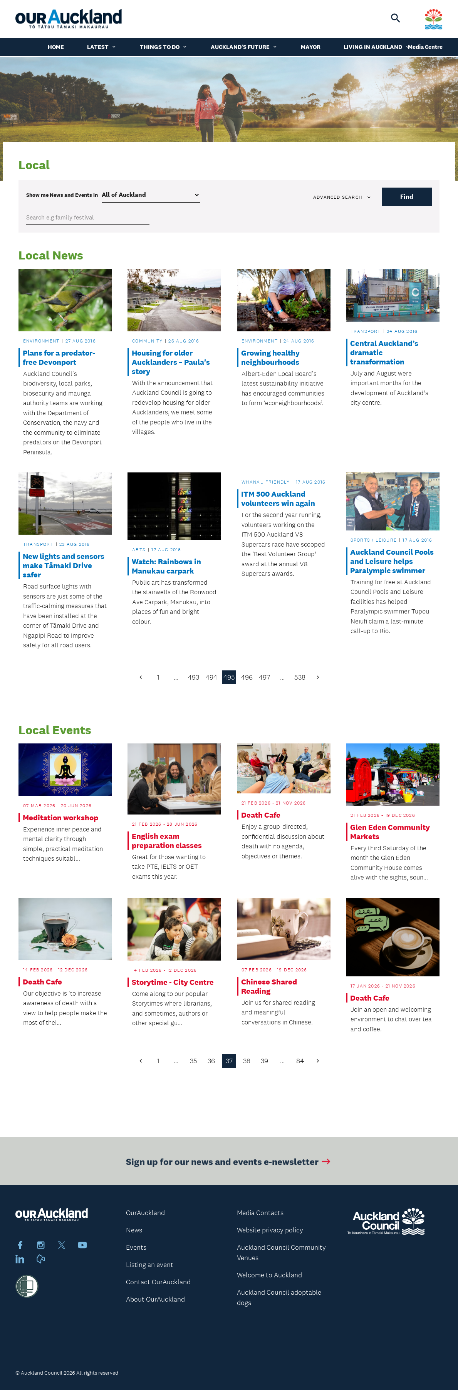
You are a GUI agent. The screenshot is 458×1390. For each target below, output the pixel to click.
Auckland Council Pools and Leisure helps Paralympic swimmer (392, 561)
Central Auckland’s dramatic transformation (384, 352)
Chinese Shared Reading (269, 986)
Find (406, 197)
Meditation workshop (60, 817)
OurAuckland (145, 1213)
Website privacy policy (270, 1230)
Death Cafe (260, 815)
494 (211, 677)
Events (136, 1247)
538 (299, 677)
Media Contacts (260, 1213)
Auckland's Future (244, 48)
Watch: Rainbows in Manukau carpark (166, 566)
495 (229, 677)
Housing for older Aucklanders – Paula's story (171, 362)
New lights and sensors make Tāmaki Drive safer (63, 565)
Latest (102, 48)
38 (246, 1061)
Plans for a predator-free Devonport (59, 357)
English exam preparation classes (167, 840)
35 (193, 1061)
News (134, 1230)
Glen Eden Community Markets (390, 832)
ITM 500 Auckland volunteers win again (278, 498)
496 (247, 677)
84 (300, 1061)
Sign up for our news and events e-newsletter (229, 1164)
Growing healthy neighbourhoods (270, 357)
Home (56, 48)
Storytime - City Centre (173, 982)
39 (264, 1061)
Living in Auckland (377, 48)
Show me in (62, 194)
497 (264, 677)
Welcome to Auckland (269, 1275)
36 (211, 1061)
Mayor (310, 48)
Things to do (164, 48)
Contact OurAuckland (158, 1282)
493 (193, 677)
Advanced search (342, 197)
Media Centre (425, 48)
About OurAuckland (155, 1299)
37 (229, 1061)
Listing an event (149, 1264)
